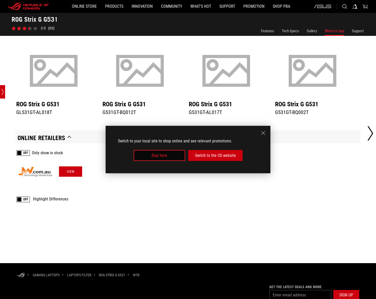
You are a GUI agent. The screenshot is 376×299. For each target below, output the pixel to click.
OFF (25, 153)
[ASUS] (322, 6)
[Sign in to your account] (355, 6)
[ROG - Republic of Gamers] (28, 6)
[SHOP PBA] (281, 6)
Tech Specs (290, 31)
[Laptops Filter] (79, 275)
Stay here (159, 155)
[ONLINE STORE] (84, 6)
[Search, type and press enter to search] (344, 6)
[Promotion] (253, 6)
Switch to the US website (215, 155)
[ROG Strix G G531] (112, 275)
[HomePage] (21, 275)
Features (267, 31)
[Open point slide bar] (2, 92)
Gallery (312, 31)
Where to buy (334, 31)
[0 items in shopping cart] (365, 6)
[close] (263, 133)
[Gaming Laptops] (46, 275)
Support (358, 31)
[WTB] (136, 275)
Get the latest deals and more (295, 287)
